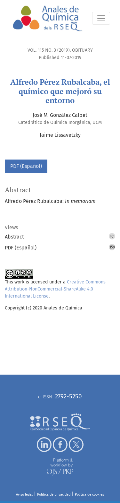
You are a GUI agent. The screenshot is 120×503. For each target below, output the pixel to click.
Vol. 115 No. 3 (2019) (49, 50)
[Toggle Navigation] (101, 18)
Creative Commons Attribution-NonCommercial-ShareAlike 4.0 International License (55, 289)
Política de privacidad (53, 494)
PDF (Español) (26, 166)
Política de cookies (89, 494)
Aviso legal (24, 494)
